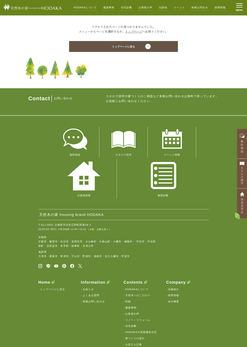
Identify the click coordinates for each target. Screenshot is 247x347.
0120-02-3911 (47, 181)
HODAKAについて (85, 7)
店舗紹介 (173, 242)
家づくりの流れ (135, 291)
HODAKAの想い (50, 319)
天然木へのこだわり (137, 248)
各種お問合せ (199, 7)
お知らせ (88, 242)
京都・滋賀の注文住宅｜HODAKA (56, 333)
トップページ (133, 31)
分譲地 (163, 7)
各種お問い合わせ (94, 254)
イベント (179, 7)
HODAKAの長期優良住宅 (141, 285)
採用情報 (220, 7)
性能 (128, 254)
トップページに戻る (52, 242)
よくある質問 (91, 248)
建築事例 (108, 7)
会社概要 (173, 254)
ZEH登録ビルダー (136, 303)
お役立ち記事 (133, 297)
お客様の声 (145, 7)
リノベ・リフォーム (137, 272)
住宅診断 (126, 7)
